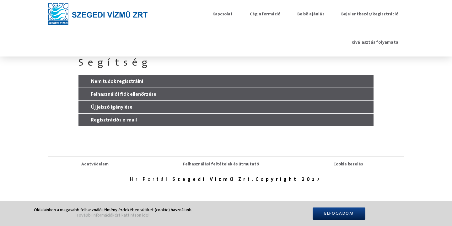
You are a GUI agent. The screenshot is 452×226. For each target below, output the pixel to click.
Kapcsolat (223, 14)
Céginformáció (265, 14)
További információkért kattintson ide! (113, 215)
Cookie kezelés (348, 164)
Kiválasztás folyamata (375, 42)
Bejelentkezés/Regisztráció (369, 14)
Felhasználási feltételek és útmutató (221, 164)
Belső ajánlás (310, 14)
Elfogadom (338, 213)
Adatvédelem (95, 164)
